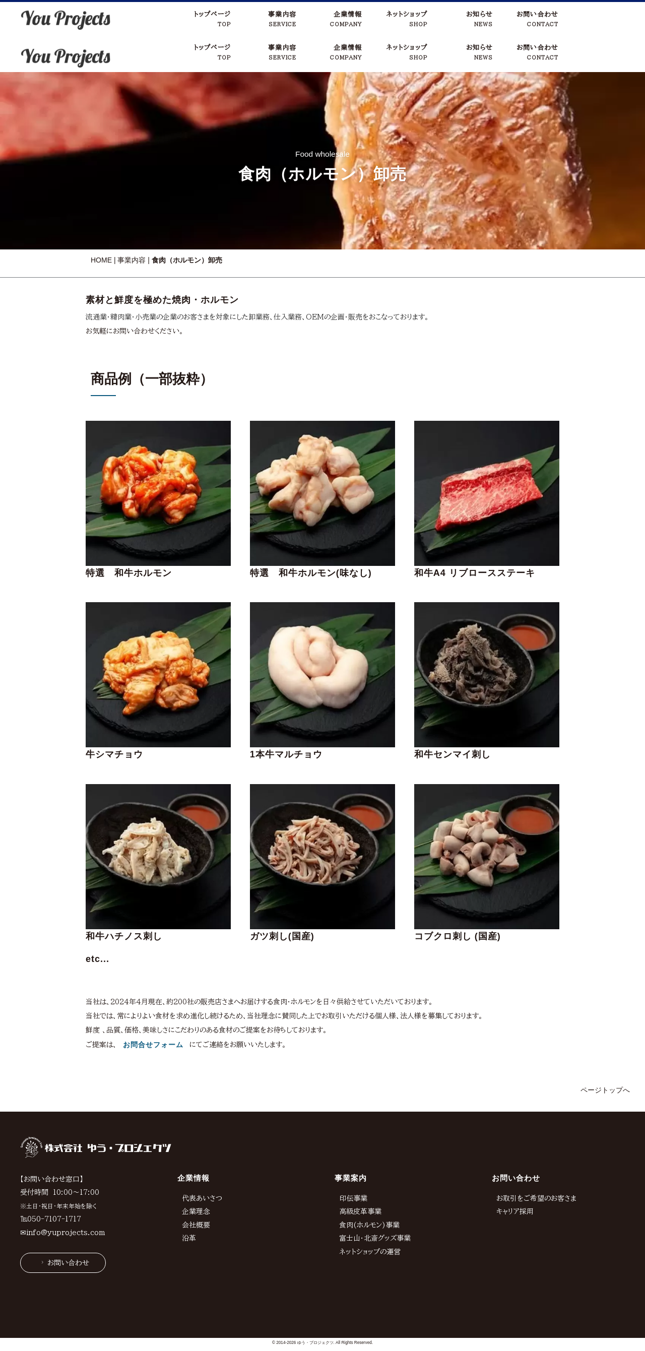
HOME (101, 224)
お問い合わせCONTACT (537, 19)
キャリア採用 (515, 1175)
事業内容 (131, 224)
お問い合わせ (64, 1226)
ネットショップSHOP (406, 19)
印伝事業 (353, 1161)
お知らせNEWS (479, 19)
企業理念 (196, 1175)
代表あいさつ (202, 1161)
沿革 (189, 1201)
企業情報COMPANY (346, 19)
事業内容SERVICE (282, 19)
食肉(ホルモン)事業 (369, 1188)
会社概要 (196, 1188)
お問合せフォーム (153, 1008)
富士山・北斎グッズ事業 (375, 1201)
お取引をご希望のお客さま (536, 1161)
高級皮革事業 (360, 1175)
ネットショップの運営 (370, 1215)
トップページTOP (212, 19)
